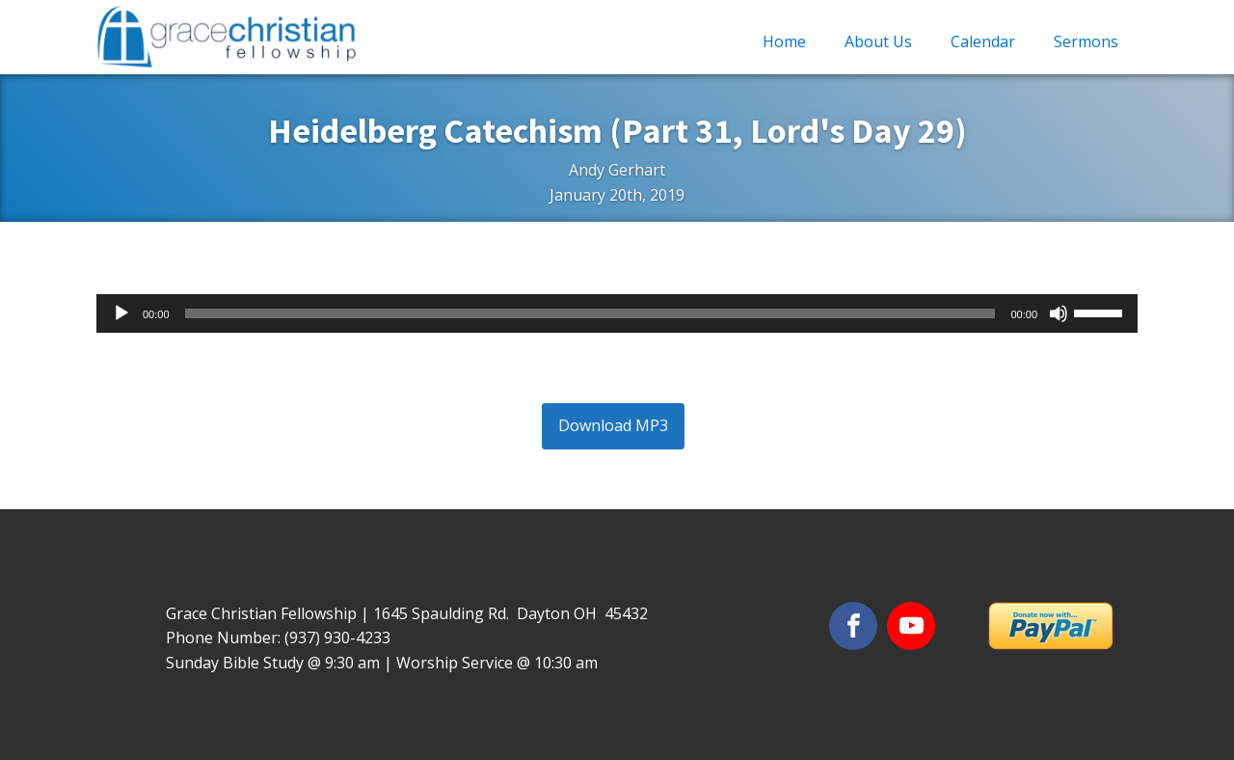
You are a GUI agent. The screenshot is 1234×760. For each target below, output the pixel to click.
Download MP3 (613, 425)
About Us (878, 41)
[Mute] (1058, 313)
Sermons (1086, 41)
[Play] (121, 313)
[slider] (590, 313)
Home (784, 41)
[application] (617, 313)
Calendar (983, 41)
